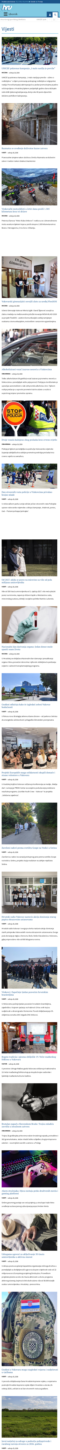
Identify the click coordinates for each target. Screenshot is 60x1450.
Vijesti (4, 152)
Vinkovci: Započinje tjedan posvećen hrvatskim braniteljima (25, 993)
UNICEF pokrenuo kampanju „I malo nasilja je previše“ (28, 68)
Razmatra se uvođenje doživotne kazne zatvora (25, 148)
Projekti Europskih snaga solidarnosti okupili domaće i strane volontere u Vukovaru (28, 774)
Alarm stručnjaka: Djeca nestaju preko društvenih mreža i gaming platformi (30, 1192)
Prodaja (39, 2)
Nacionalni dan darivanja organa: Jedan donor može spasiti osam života (27, 648)
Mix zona (4, 72)
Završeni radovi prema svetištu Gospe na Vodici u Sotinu (29, 848)
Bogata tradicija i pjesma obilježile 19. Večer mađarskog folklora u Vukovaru (29, 1058)
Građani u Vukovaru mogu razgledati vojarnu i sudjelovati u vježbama (30, 1371)
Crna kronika (6, 374)
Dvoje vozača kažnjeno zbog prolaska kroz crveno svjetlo (29, 440)
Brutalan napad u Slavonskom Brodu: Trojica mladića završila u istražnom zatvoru (28, 1125)
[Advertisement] (30, 245)
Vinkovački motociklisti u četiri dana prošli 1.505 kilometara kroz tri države (26, 210)
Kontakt (32, 2)
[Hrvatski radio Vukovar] (7, 7)
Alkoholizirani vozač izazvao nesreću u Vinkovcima (27, 369)
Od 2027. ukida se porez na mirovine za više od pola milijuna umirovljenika (27, 581)
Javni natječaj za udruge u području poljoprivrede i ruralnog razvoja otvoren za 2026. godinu (26, 1442)
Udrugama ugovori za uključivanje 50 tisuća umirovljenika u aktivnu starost (23, 1255)
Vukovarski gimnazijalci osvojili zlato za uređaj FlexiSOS (29, 301)
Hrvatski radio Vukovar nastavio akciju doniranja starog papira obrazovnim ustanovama (29, 918)
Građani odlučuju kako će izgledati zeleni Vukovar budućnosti (26, 706)
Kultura (4, 1064)
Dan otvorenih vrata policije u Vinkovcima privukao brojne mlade (27, 493)
